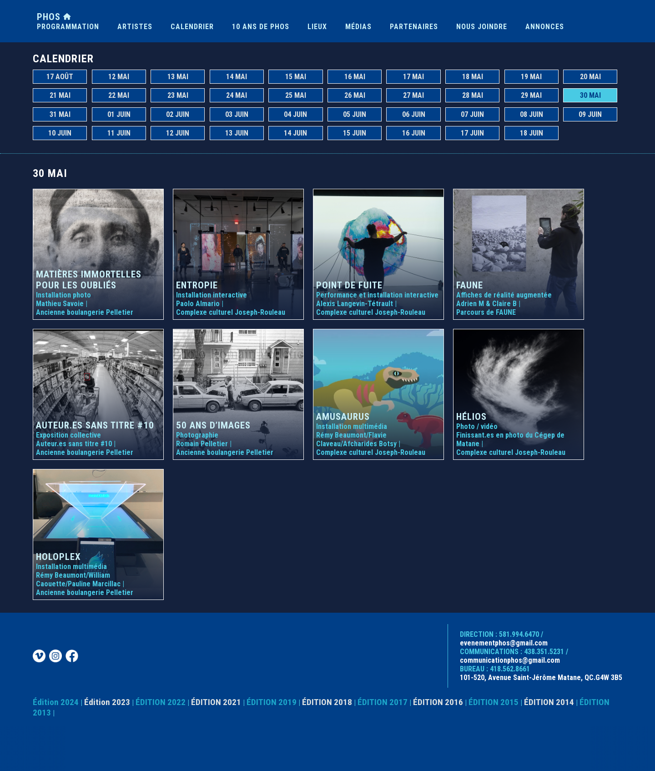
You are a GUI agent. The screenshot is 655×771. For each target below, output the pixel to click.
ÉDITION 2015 (494, 702)
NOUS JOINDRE (481, 26)
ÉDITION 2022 (161, 702)
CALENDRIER (192, 26)
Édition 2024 (56, 702)
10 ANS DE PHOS (260, 26)
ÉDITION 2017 (383, 702)
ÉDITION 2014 (549, 702)
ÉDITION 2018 (327, 702)
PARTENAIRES (414, 26)
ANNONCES (544, 26)
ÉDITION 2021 (216, 702)
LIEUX (317, 26)
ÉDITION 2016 (438, 702)
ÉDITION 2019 (272, 702)
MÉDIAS (358, 26)
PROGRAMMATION (68, 26)
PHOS (54, 16)
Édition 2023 (107, 702)
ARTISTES (134, 26)
